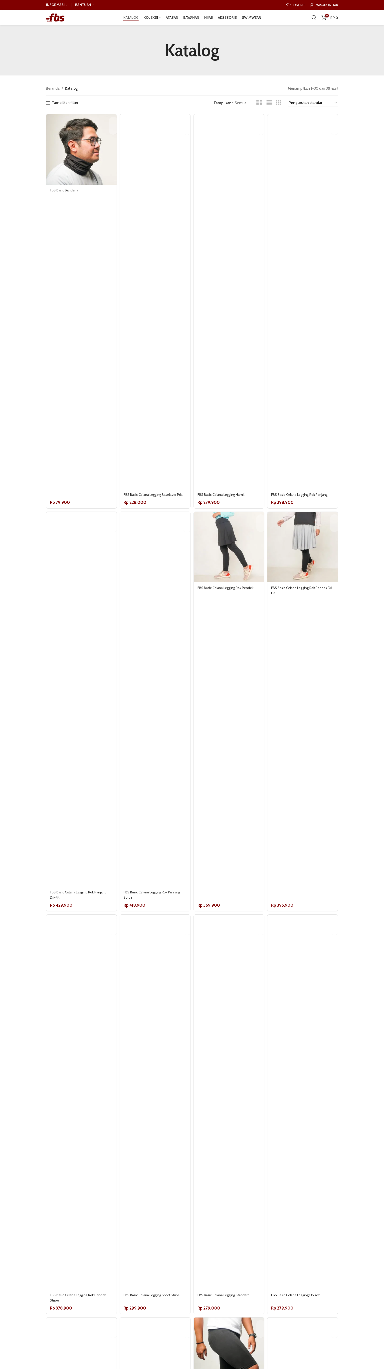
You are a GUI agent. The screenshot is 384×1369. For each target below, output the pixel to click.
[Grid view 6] (269, 110)
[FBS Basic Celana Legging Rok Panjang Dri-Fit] (79, 716)
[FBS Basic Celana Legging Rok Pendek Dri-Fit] (304, 562)
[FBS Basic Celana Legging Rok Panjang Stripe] (154, 716)
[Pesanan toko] (313, 110)
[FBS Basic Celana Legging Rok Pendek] (229, 562)
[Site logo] (55, 21)
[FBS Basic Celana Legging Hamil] (229, 309)
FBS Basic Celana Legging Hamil (225, 502)
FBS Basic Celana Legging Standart (228, 1317)
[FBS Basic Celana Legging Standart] (229, 1123)
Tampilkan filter (65, 110)
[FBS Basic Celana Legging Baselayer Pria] (154, 309)
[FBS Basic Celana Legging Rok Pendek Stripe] (79, 1123)
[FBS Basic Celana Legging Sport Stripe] (154, 1123)
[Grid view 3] (278, 110)
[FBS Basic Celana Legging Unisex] (304, 1123)
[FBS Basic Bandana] (79, 155)
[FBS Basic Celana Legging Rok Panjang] (304, 309)
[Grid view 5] (259, 110)
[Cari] (314, 21)
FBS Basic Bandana (65, 194)
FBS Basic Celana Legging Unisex (301, 1317)
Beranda (53, 96)
